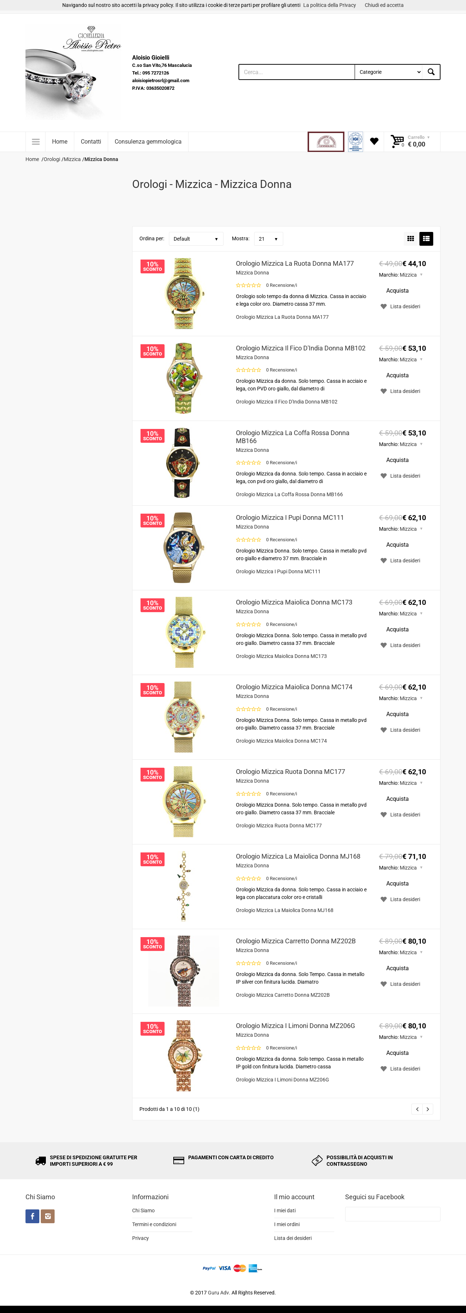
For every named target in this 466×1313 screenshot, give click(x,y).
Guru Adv (218, 1293)
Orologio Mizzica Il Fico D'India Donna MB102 (301, 348)
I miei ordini (287, 1224)
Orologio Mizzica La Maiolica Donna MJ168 (298, 856)
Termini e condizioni (154, 1224)
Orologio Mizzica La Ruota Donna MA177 (295, 263)
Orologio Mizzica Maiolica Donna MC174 (294, 687)
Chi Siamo (143, 1210)
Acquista (397, 290)
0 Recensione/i (281, 285)
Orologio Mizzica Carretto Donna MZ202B (296, 941)
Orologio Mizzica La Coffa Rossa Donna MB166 (293, 437)
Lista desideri (399, 306)
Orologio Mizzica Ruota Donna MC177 (290, 771)
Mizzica (408, 275)
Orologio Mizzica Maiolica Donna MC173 (294, 602)
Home (59, 141)
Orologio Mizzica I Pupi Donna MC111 (290, 517)
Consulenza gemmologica (148, 141)
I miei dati (285, 1210)
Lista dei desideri (293, 1238)
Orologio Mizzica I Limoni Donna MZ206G (295, 1025)
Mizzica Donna (252, 273)
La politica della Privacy (329, 5)
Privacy (140, 1238)
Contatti (91, 141)
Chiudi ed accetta (384, 5)
